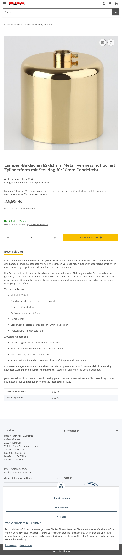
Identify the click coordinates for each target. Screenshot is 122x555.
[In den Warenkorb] (6, 34)
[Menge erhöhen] (54, 237)
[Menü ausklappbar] (4, 2)
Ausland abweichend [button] (38, 224)
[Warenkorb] (116, 3)
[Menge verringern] (8, 237)
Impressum (10, 545)
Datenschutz (26, 545)
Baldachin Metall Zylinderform (32, 182)
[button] (104, 3)
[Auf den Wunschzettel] (110, 42)
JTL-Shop (66, 551)
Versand (30, 208)
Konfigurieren (61, 507)
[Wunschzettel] (110, 3)
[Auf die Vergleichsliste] (102, 42)
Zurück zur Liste (14, 24)
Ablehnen (61, 517)
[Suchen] (57, 11)
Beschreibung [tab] (13, 251)
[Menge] (31, 237)
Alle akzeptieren (62, 498)
